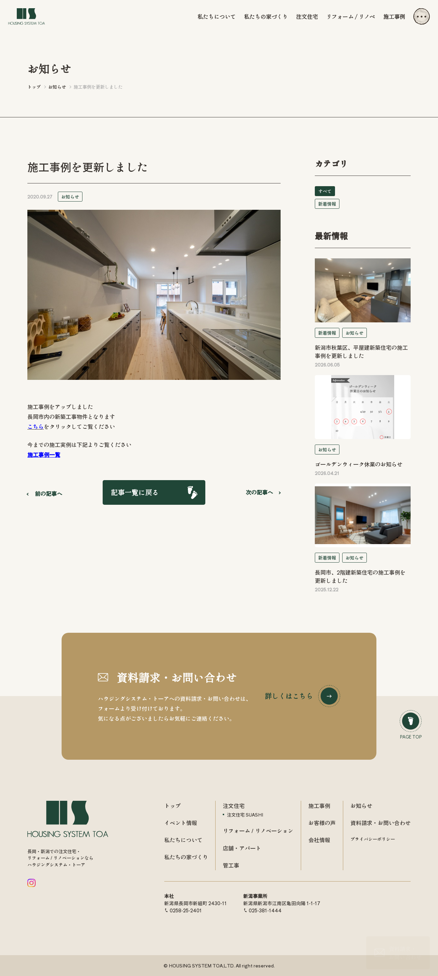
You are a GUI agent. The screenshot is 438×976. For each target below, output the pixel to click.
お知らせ (70, 196)
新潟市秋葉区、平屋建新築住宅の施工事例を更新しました (361, 351)
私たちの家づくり (266, 16)
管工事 (231, 865)
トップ (172, 805)
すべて (325, 191)
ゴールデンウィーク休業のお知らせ (358, 464)
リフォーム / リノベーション (258, 830)
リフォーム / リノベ (350, 16)
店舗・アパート (242, 848)
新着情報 (327, 204)
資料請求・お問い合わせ (380, 823)
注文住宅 (307, 16)
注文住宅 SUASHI (245, 814)
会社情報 (319, 840)
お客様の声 (322, 823)
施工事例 (394, 16)
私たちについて (216, 16)
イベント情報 (180, 823)
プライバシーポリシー (372, 839)
